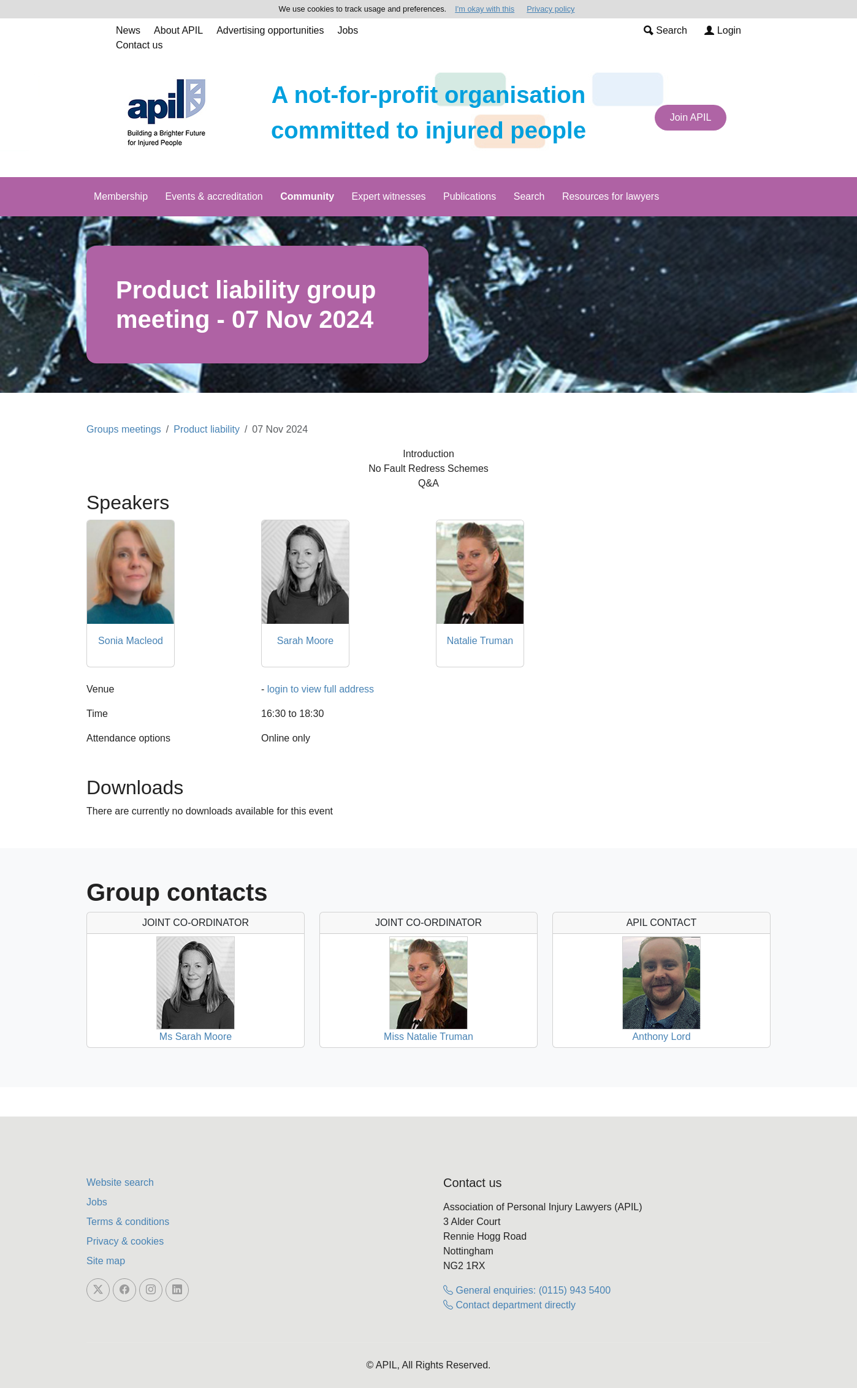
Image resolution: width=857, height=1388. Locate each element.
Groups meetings (123, 429)
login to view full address (320, 689)
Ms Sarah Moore (195, 1036)
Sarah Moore (305, 640)
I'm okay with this (484, 8)
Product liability (206, 429)
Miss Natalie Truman (428, 1036)
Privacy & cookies (125, 1241)
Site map (105, 1261)
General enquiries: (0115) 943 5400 (527, 1290)
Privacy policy (550, 8)
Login (722, 30)
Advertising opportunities (270, 30)
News (128, 30)
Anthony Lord (661, 1036)
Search (665, 30)
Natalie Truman (480, 640)
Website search (120, 1182)
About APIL (178, 30)
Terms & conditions (127, 1221)
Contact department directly (509, 1305)
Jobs (347, 30)
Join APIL (691, 117)
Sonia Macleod (130, 640)
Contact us (139, 45)
